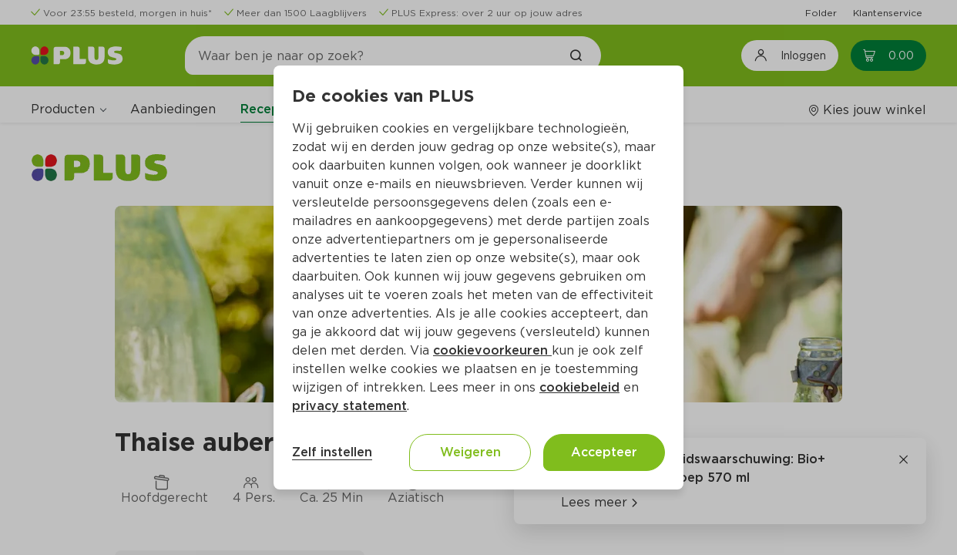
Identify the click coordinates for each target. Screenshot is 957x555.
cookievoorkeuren (492, 350)
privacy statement (349, 406)
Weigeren (470, 452)
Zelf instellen (332, 452)
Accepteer (604, 452)
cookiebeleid (579, 387)
